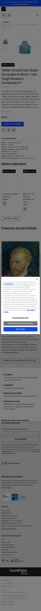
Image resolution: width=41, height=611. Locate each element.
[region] (20, 305)
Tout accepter (20, 329)
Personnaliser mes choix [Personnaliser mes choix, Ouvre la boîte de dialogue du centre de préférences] (20, 317)
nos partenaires (8, 284)
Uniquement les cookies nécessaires (20, 323)
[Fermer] (37, 279)
